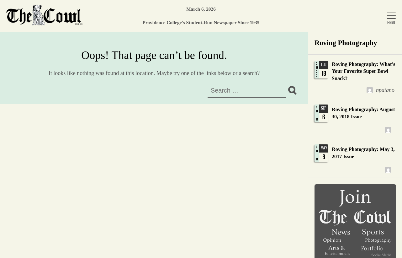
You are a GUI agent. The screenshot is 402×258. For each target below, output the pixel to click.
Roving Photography (346, 43)
